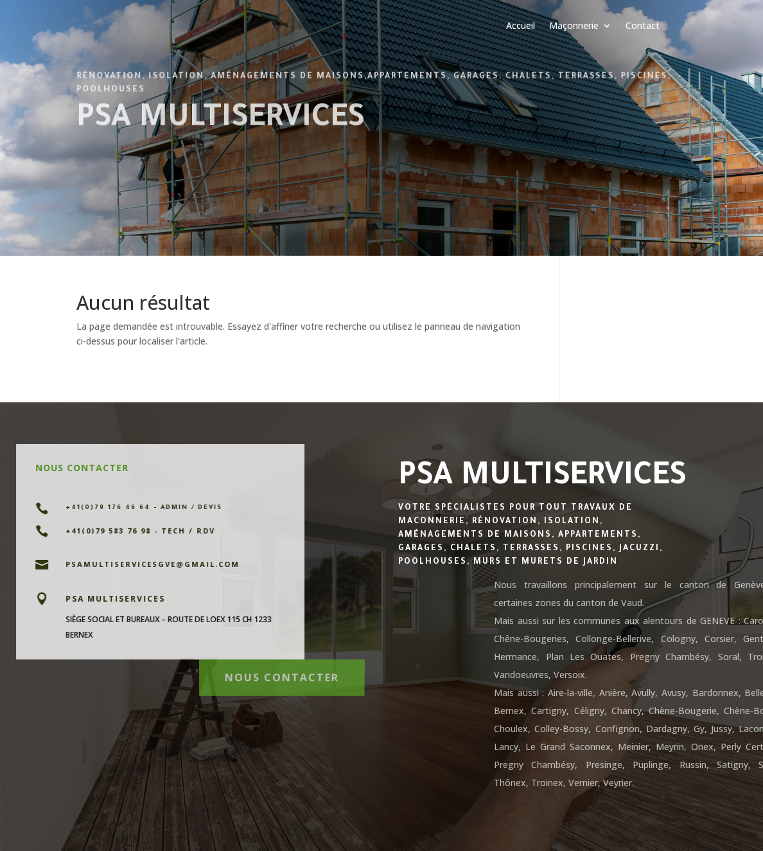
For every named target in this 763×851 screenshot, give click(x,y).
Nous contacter (281, 673)
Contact (643, 26)
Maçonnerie (574, 26)
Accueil (520, 26)
